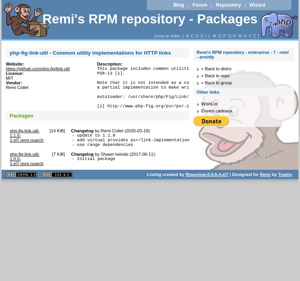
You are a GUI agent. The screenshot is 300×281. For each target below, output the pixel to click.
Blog (178, 5)
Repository (228, 5)
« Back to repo (215, 75)
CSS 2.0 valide (57, 189)
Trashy (285, 188)
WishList (209, 103)
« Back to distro (216, 68)
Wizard (257, 5)
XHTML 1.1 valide (21, 189)
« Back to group (216, 82)
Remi (265, 188)
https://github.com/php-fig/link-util (38, 68)
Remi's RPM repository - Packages (149, 19)
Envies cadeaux (216, 110)
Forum (200, 5)
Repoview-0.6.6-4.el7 (207, 188)
